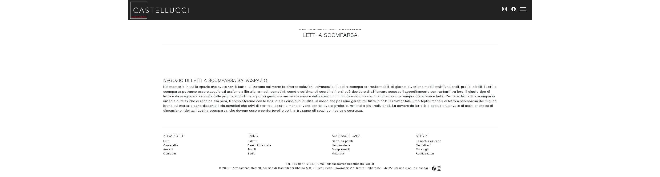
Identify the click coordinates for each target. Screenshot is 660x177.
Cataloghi (423, 149)
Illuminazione (341, 145)
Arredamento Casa (321, 29)
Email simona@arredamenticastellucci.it (346, 163)
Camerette (170, 145)
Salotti (252, 141)
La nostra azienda (428, 141)
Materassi (339, 153)
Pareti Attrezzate (259, 145)
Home (302, 29)
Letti (166, 141)
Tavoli (252, 149)
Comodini (170, 153)
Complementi (341, 149)
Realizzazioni (425, 153)
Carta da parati (342, 141)
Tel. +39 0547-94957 (301, 163)
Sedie (251, 153)
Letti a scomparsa (350, 29)
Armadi (168, 149)
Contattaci (423, 145)
